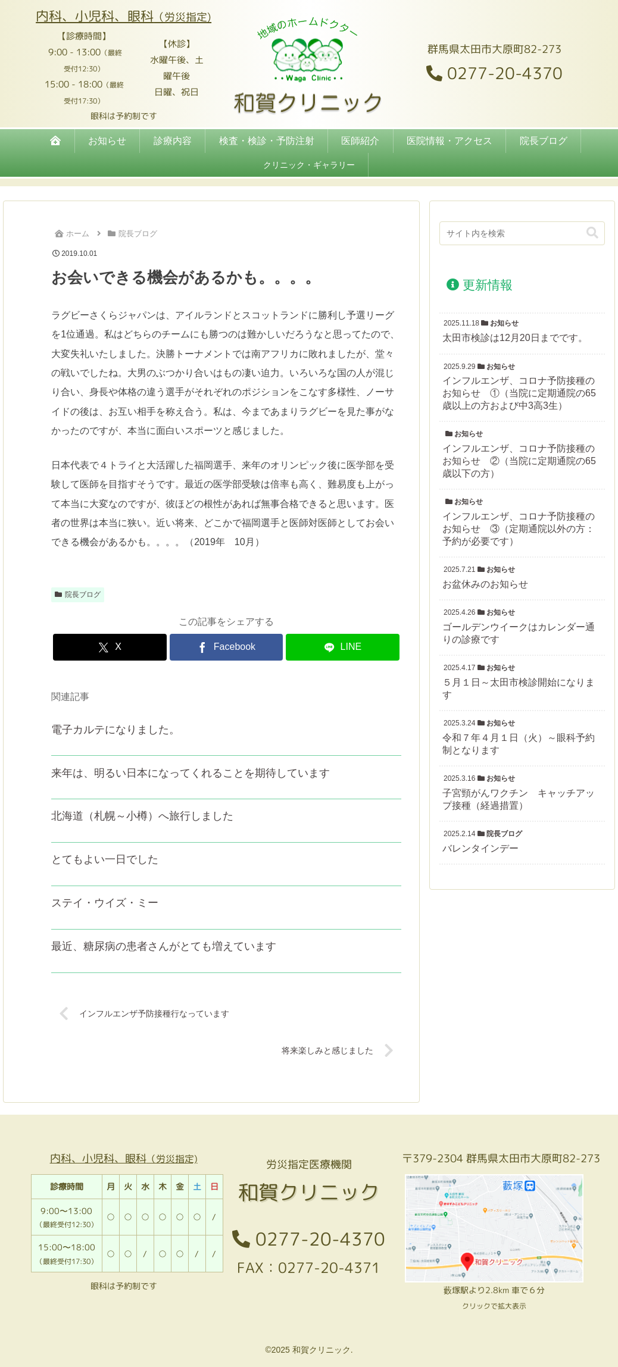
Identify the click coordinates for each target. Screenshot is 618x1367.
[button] (592, 233)
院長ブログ (78, 594)
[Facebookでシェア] (226, 647)
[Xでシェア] (110, 647)
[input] (522, 233)
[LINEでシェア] (342, 647)
